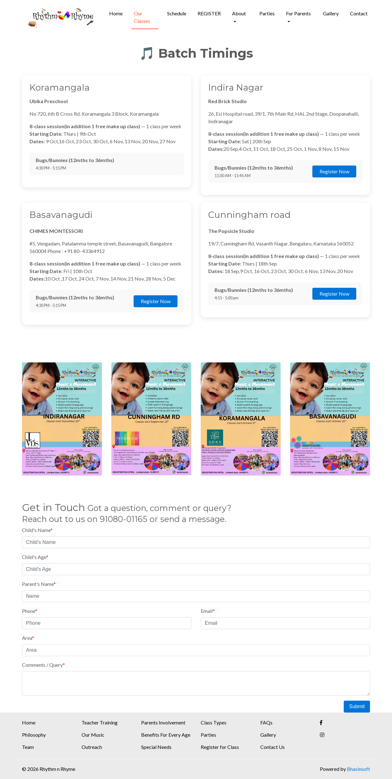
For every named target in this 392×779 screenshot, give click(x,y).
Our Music (93, 735)
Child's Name (37, 530)
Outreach (92, 747)
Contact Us (272, 747)
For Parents (298, 13)
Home (116, 13)
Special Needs (156, 747)
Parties (267, 13)
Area (28, 638)
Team (28, 747)
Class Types (213, 722)
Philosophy (34, 735)
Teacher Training (100, 722)
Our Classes (142, 17)
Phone (29, 611)
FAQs (266, 722)
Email (208, 611)
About (239, 13)
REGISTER (209, 13)
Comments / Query (43, 665)
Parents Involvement (163, 722)
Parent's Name (39, 584)
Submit (357, 706)
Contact (359, 13)
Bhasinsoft (358, 769)
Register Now (334, 171)
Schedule (176, 13)
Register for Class (220, 747)
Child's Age (35, 557)
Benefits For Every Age (165, 735)
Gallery (331, 13)
